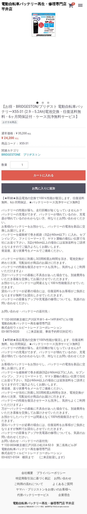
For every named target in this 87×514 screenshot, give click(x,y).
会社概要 (27, 473)
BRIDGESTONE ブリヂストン (21, 154)
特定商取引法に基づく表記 (33, 478)
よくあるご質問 (63, 484)
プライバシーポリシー (51, 473)
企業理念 (64, 495)
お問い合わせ (62, 478)
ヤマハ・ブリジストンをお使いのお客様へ (43, 489)
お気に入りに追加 (43, 188)
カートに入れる (43, 175)
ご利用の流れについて (28, 484)
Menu (80, 4)
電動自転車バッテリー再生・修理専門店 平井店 (43, 503)
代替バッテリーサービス (33, 495)
